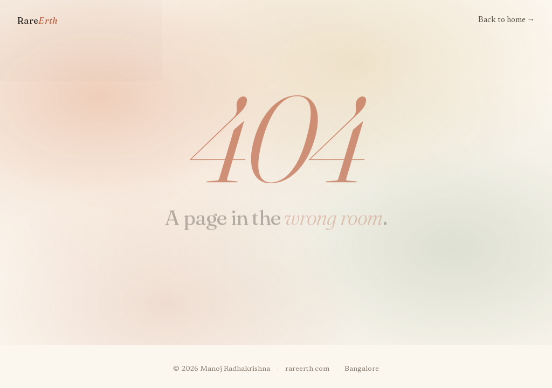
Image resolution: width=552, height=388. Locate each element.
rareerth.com (307, 369)
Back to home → (506, 20)
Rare (37, 20)
